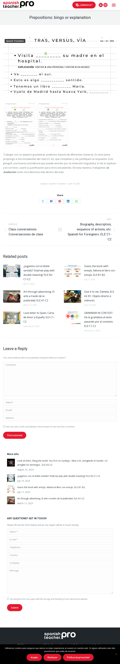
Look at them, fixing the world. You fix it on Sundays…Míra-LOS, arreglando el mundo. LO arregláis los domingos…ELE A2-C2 (62, 462)
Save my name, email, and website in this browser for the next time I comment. (40, 426)
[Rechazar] (116, 654)
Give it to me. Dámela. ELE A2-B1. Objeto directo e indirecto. (99, 296)
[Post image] (11, 271)
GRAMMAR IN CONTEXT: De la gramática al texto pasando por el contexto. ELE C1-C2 (98, 319)
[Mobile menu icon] (114, 5)
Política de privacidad (78, 657)
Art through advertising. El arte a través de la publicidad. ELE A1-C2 (38, 296)
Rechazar (52, 657)
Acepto (34, 657)
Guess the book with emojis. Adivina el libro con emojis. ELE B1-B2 (99, 270)
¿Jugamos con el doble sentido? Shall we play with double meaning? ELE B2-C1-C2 (39, 272)
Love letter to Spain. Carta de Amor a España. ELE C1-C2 (38, 317)
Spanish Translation (15, 41)
